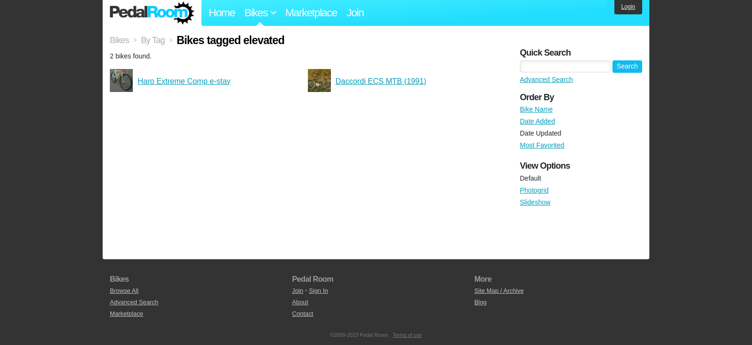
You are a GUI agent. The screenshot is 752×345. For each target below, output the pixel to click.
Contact (302, 313)
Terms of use (407, 335)
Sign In (318, 290)
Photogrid (534, 190)
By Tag (153, 40)
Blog (480, 302)
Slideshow (535, 202)
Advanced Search (546, 79)
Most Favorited (542, 145)
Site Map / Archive (499, 290)
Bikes (119, 40)
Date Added (537, 121)
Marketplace (311, 13)
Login (628, 6)
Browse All (124, 290)
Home (222, 13)
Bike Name (536, 109)
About (300, 302)
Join (355, 13)
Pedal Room (152, 12)
